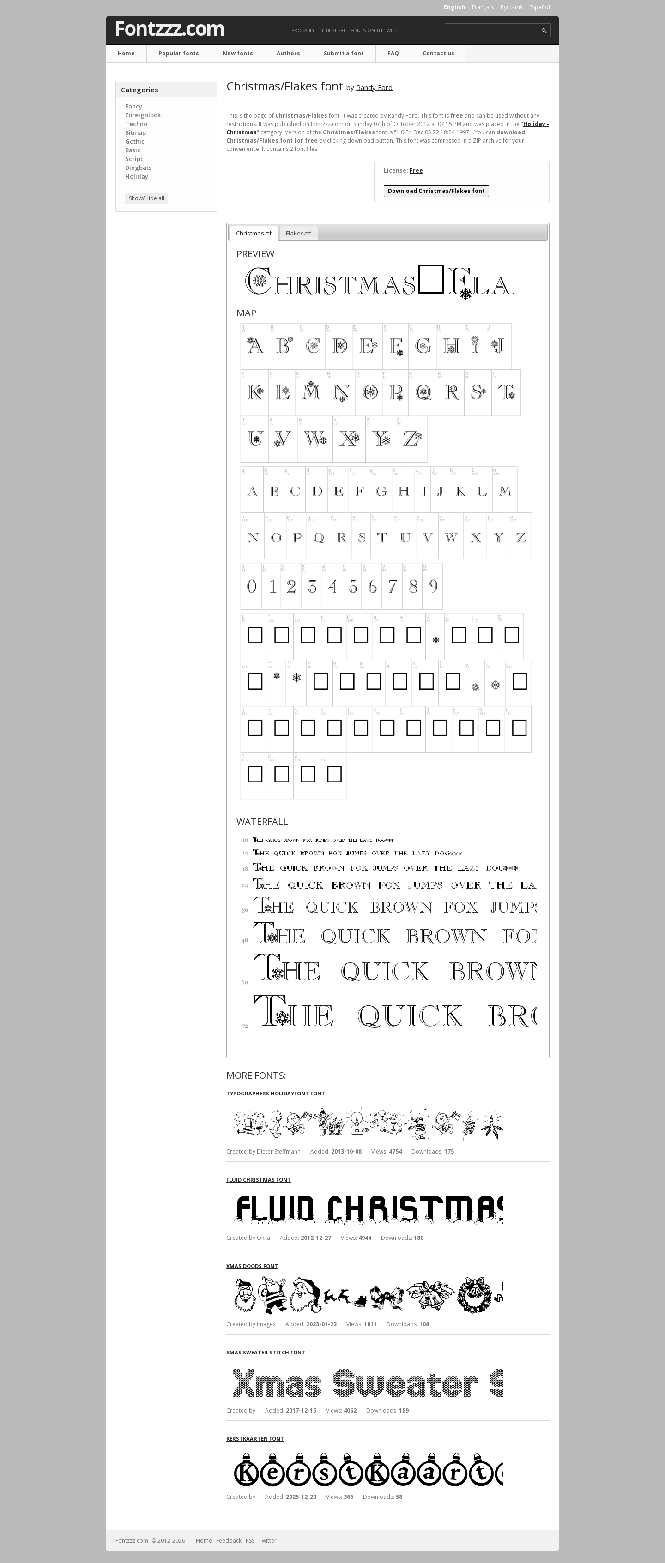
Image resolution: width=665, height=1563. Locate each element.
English (454, 7)
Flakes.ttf (298, 233)
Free (416, 170)
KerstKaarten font (255, 1438)
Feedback (229, 1541)
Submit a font (344, 53)
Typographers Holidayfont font (275, 1093)
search (544, 30)
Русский (511, 7)
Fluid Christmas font (258, 1179)
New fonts (238, 53)
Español (539, 7)
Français (483, 7)
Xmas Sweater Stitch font (265, 1352)
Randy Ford (374, 87)
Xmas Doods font (252, 1265)
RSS (250, 1541)
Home (126, 53)
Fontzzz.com (169, 28)
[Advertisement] (166, 366)
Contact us (438, 53)
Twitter (268, 1541)
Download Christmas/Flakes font (436, 191)
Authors (288, 53)
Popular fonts (178, 53)
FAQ (393, 53)
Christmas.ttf (254, 233)
